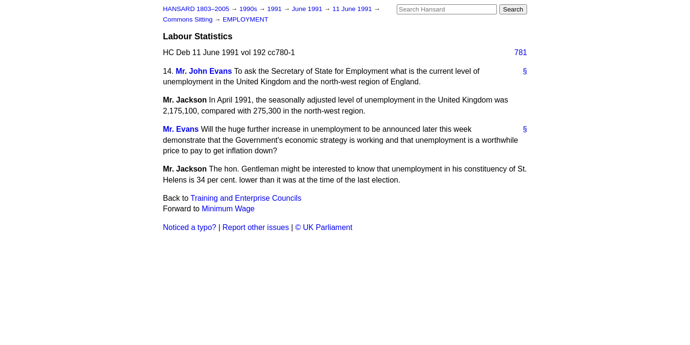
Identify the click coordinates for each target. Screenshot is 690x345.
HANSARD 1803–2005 (196, 8)
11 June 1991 (353, 8)
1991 (275, 8)
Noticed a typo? (189, 227)
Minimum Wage (228, 209)
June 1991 (308, 8)
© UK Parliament (323, 227)
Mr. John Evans (204, 71)
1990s (249, 8)
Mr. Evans (181, 129)
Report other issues (255, 227)
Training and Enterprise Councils (246, 198)
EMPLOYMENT (245, 19)
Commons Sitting (188, 19)
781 (520, 52)
